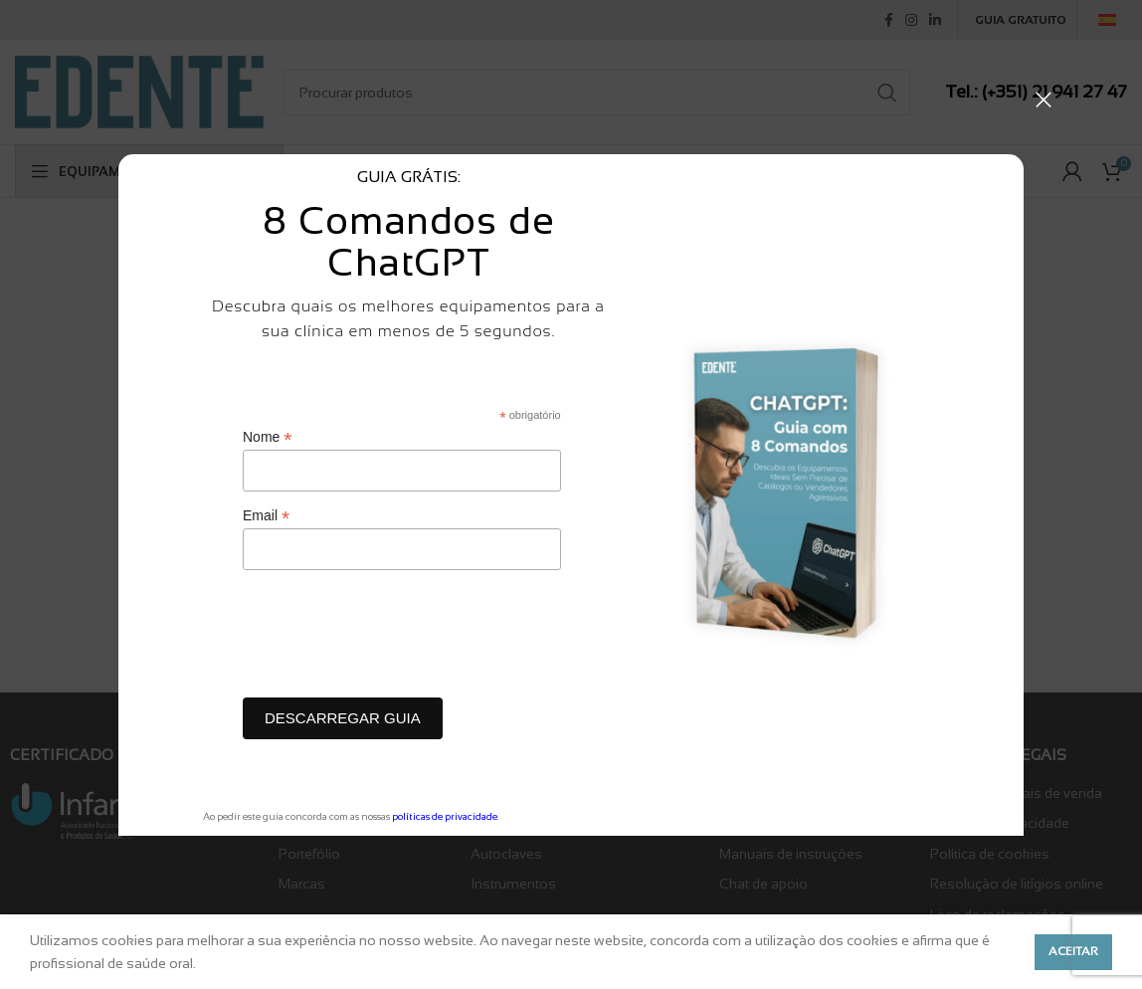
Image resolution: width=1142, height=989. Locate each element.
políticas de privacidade (444, 816)
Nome (267, 437)
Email (266, 515)
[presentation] (394, 639)
